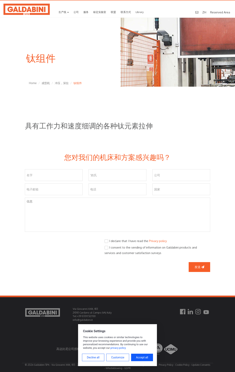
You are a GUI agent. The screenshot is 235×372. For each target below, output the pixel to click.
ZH (204, 12)
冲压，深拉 (62, 83)
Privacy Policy (166, 364)
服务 (86, 12)
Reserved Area (220, 12)
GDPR (127, 368)
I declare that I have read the (138, 241)
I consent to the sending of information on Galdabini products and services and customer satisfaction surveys (150, 250)
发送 (199, 267)
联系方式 (126, 12)
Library (140, 12)
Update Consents (200, 364)
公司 (76, 12)
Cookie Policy (182, 364)
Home (33, 83)
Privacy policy (158, 241)
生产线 (64, 12)
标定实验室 (99, 12)
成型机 (46, 83)
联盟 (113, 12)
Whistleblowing (114, 368)
